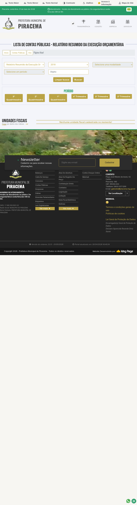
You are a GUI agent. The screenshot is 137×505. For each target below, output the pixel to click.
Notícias (62, 204)
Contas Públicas (18, 52)
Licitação (62, 196)
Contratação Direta (66, 184)
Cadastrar (109, 162)
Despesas (39, 189)
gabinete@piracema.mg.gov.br (123, 189)
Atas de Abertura (65, 173)
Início (6, 52)
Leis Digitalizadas (42, 205)
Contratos (62, 188)
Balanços (39, 173)
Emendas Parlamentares (44, 197)
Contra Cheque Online (91, 173)
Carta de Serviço (41, 177)
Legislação (63, 192)
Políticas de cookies (115, 213)
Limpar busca (62, 79)
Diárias (38, 193)
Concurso (39, 181)
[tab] (73, 23)
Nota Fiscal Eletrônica (67, 200)
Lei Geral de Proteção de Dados (121, 219)
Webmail (85, 177)
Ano (29, 52)
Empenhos (39, 201)
